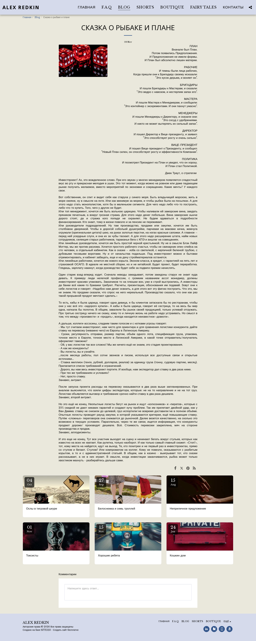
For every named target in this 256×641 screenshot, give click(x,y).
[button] (250, 7)
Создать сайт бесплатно (66, 630)
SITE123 (46, 630)
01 (29, 529)
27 (101, 482)
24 (173, 529)
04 (29, 482)
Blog (37, 17)
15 (173, 482)
